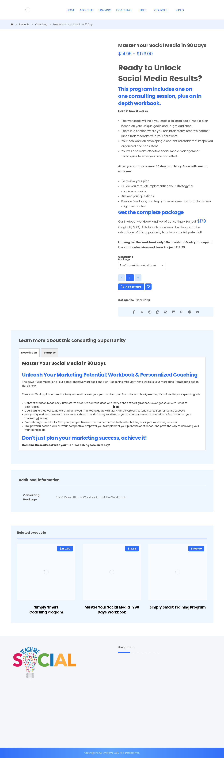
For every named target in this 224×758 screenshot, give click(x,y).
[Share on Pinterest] (150, 312)
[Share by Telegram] (189, 312)
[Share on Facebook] (134, 312)
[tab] (29, 352)
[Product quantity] (130, 277)
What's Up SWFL (111, 752)
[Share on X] (142, 312)
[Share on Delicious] (166, 312)
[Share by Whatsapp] (181, 312)
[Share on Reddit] (158, 312)
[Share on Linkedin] (174, 312)
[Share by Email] (197, 312)
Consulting (143, 300)
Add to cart (133, 287)
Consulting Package (125, 258)
